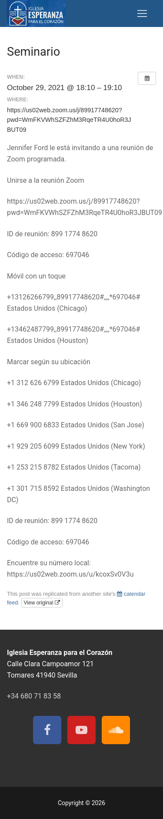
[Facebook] (47, 730)
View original (42, 603)
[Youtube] (81, 730)
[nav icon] (142, 13)
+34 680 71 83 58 (34, 696)
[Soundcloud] (116, 730)
